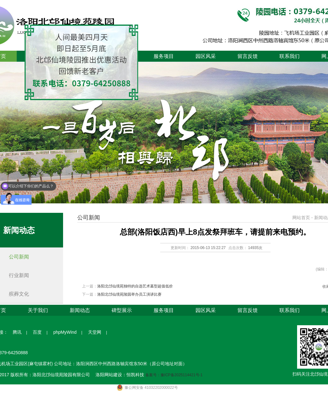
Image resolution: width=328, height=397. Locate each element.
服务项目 (164, 56)
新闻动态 (80, 310)
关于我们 (38, 310)
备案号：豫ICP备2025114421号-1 (173, 375)
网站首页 (301, 217)
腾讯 (17, 332)
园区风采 (206, 56)
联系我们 (289, 56)
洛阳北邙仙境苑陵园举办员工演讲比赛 (129, 294)
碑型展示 (122, 310)
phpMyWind (65, 332)
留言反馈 (247, 56)
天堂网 (94, 332)
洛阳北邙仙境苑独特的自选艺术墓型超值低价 (135, 286)
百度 (37, 332)
